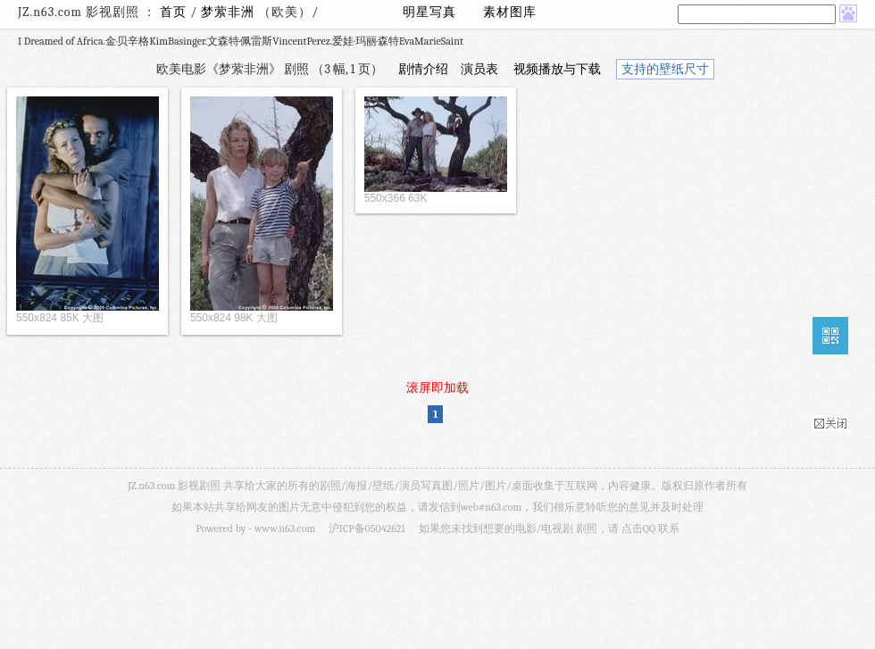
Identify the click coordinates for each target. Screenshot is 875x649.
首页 (173, 12)
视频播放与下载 (557, 69)
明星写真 (429, 12)
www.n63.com (284, 528)
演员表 (479, 69)
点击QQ (638, 528)
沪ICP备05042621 (367, 528)
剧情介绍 (423, 69)
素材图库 (510, 12)
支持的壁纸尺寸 (665, 69)
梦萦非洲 (229, 12)
